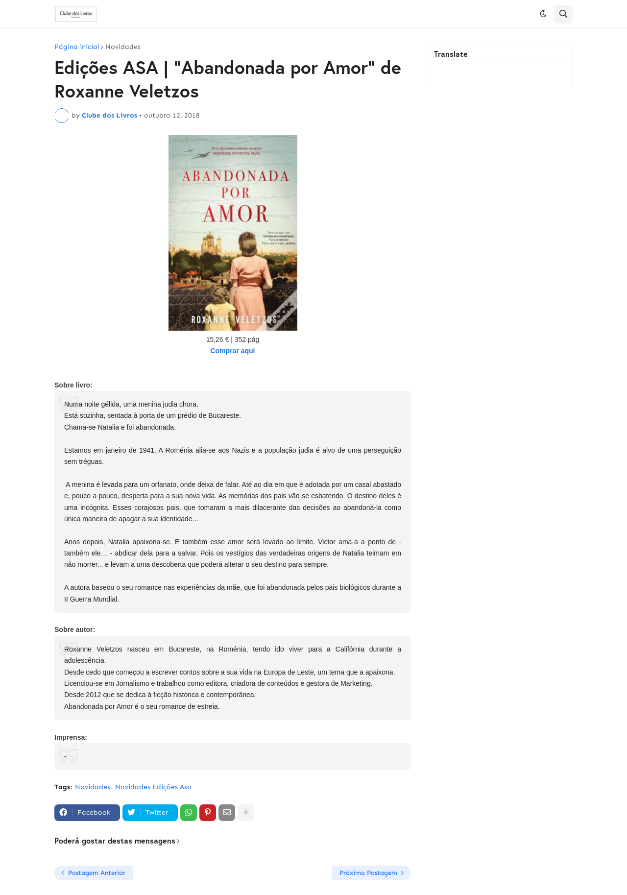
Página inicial (76, 47)
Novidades (123, 47)
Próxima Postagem (368, 872)
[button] (543, 14)
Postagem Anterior (96, 872)
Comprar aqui (232, 351)
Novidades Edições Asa (153, 787)
